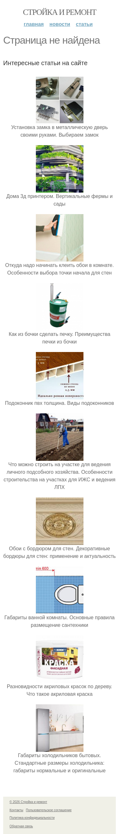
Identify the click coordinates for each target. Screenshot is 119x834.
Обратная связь (21, 826)
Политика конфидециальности (32, 817)
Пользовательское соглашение (49, 810)
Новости (60, 24)
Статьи (84, 24)
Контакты (16, 810)
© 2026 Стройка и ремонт (28, 802)
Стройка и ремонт (59, 12)
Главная (34, 24)
